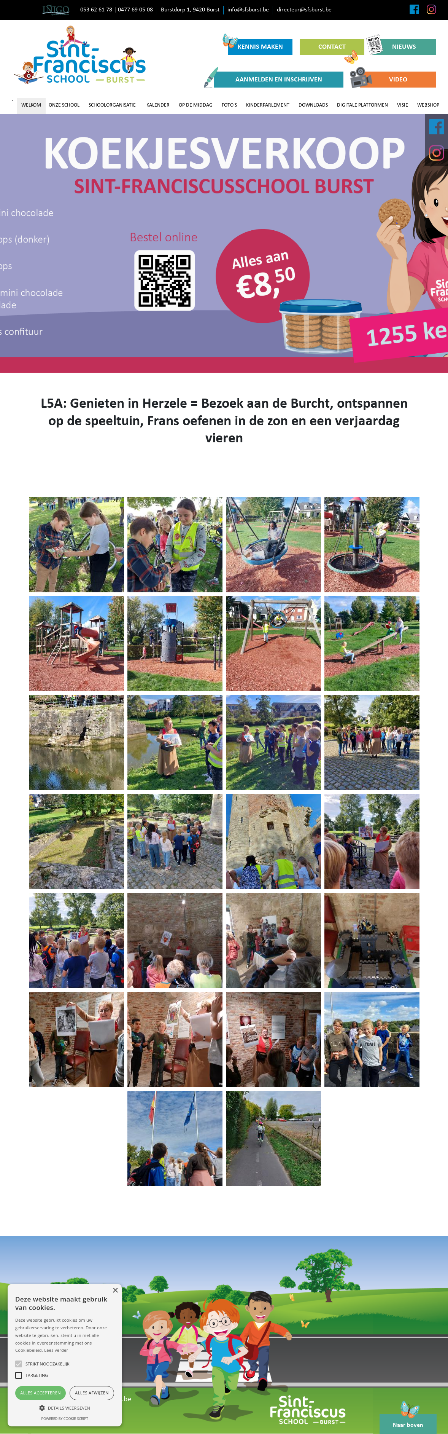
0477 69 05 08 (135, 10)
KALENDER (158, 105)
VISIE (402, 105)
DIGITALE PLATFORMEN (362, 105)
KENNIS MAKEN (255, 45)
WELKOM (31, 105)
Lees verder (56, 1350)
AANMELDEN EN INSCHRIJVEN (268, 80)
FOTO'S (229, 105)
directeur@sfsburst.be (304, 10)
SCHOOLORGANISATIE (112, 105)
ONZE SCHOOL (64, 105)
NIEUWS (394, 47)
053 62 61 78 (96, 10)
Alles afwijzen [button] (92, 1393)
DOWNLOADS (313, 105)
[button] (64, 1408)
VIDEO (383, 80)
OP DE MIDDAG (196, 105)
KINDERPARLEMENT (267, 105)
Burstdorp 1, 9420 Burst (190, 10)
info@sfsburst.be (248, 10)
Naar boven (408, 1421)
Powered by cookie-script (64, 1418)
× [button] (115, 1291)
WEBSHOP (428, 105)
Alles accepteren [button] (40, 1393)
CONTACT (338, 49)
